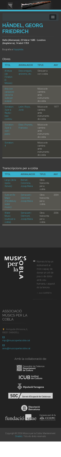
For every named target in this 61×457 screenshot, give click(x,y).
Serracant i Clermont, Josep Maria (27, 198)
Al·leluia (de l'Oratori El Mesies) (8, 77)
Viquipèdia (18, 49)
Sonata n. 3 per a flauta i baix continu (9, 112)
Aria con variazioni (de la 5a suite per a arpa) (9, 95)
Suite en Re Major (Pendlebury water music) (10, 201)
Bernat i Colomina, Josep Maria (27, 183)
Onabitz (18, 436)
